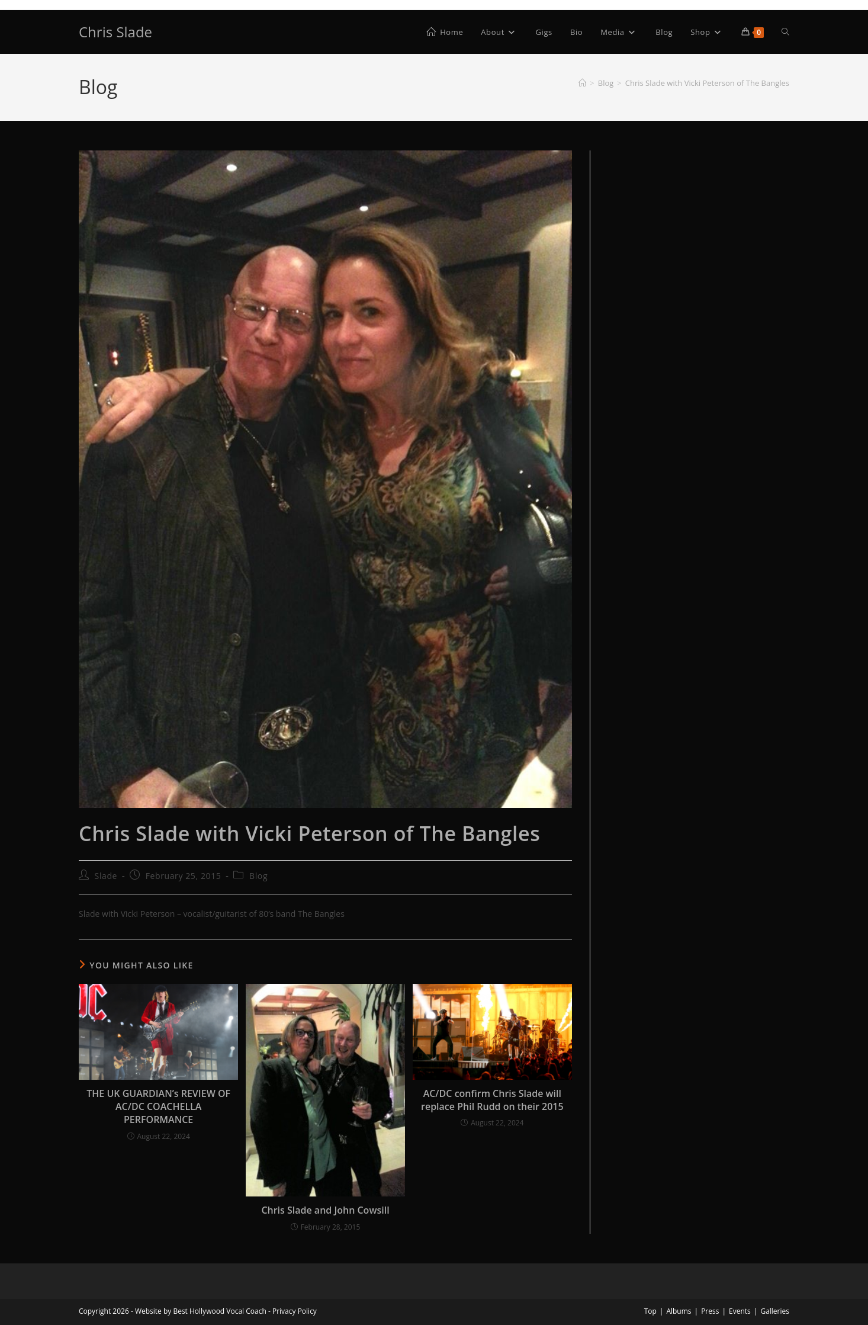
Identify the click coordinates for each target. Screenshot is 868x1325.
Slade (106, 875)
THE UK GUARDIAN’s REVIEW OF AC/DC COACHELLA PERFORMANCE (158, 1107)
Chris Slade (115, 31)
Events (740, 1311)
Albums (678, 1311)
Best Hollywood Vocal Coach (219, 1311)
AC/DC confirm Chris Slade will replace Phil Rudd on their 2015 (492, 1100)
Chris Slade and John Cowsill (325, 1210)
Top (650, 1311)
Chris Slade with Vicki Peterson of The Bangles (707, 83)
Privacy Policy (294, 1311)
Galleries (774, 1311)
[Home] (582, 83)
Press (710, 1311)
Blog (258, 875)
